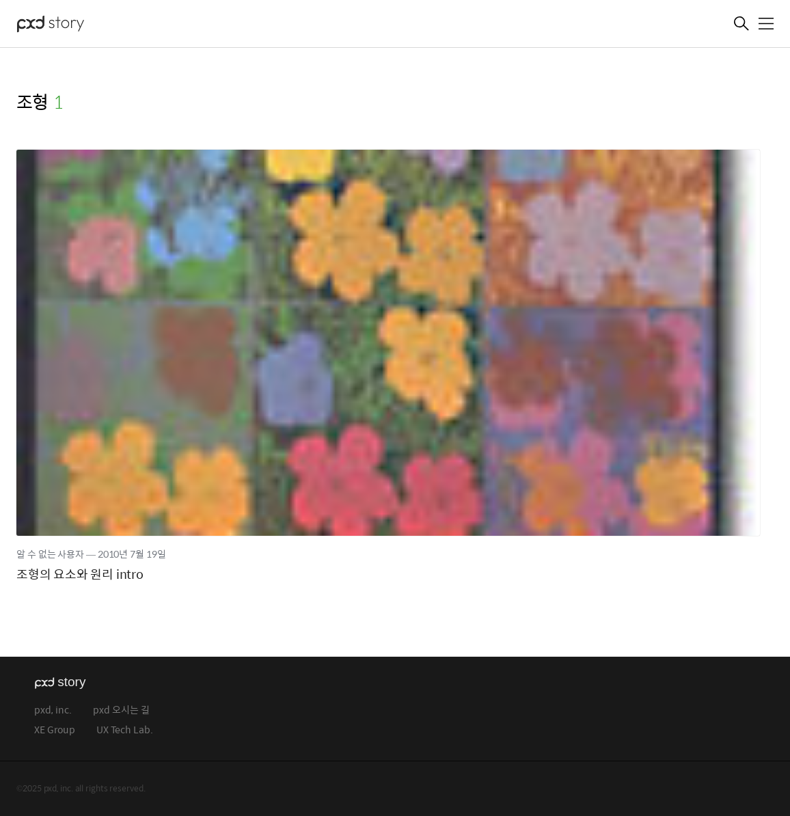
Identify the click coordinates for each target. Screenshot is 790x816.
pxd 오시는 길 (121, 710)
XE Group (54, 730)
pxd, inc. (53, 710)
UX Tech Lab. (124, 730)
